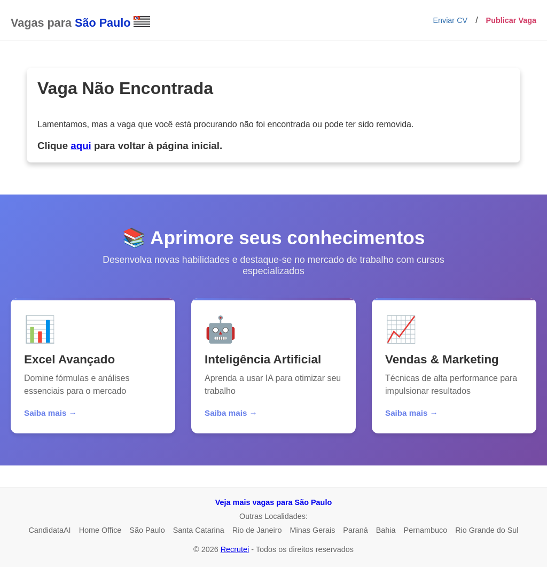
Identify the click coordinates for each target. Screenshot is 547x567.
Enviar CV (450, 20)
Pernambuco (426, 530)
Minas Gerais (312, 530)
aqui (81, 145)
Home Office (100, 530)
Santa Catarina (198, 530)
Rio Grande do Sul (486, 530)
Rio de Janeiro (257, 530)
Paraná (355, 530)
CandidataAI (49, 530)
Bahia (386, 530)
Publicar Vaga (511, 20)
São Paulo (147, 530)
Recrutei (235, 549)
